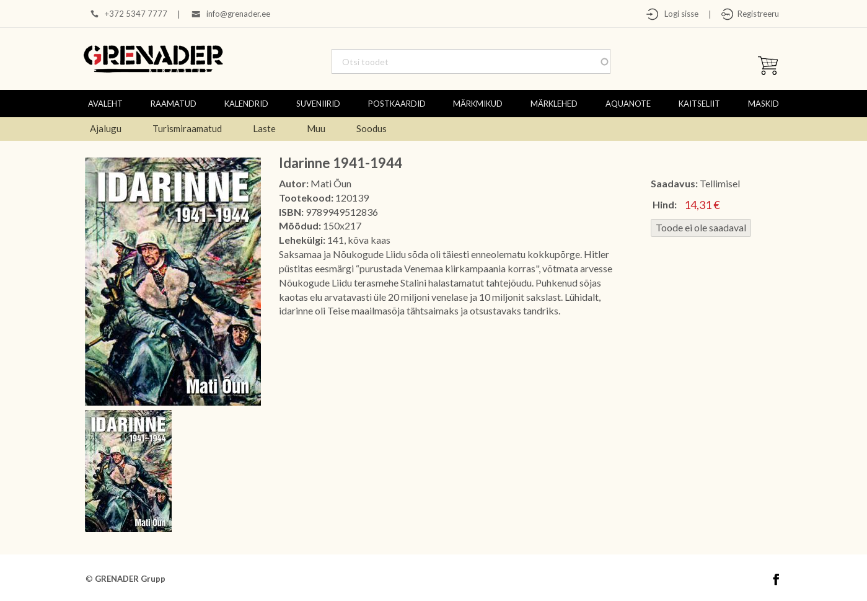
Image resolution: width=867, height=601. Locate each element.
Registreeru (756, 14)
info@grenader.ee (238, 14)
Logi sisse (678, 14)
